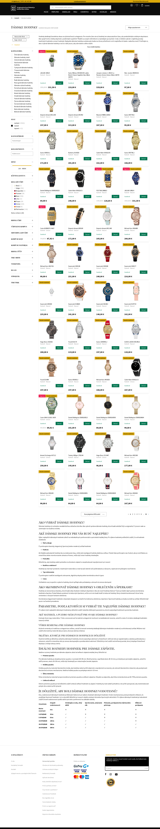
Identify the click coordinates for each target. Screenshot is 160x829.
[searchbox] (22, 141)
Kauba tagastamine (48, 810)
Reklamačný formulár (48, 773)
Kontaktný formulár (17, 765)
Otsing (51, 8)
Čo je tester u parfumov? (50, 790)
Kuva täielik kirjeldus (93, 47)
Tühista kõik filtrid (20, 37)
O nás (13, 761)
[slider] (11, 165)
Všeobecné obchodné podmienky (52, 765)
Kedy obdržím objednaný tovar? (52, 782)
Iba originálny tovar (48, 798)
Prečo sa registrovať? (49, 806)
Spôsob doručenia (48, 777)
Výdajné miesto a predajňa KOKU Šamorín (23, 773)
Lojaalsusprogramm (96, 1)
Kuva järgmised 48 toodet (92, 514)
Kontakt (13, 769)
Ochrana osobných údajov (50, 769)
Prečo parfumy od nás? (49, 786)
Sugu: (19, 40)
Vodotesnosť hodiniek (49, 794)
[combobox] (137, 27)
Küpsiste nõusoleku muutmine (51, 814)
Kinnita (146, 768)
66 (146, 514)
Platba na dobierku (79, 761)
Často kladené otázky (49, 802)
